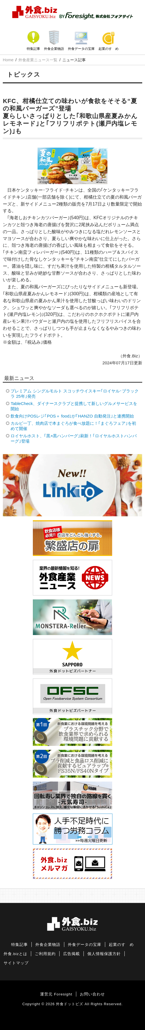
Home (8, 60)
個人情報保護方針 (104, 954)
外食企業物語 (54, 49)
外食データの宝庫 (81, 49)
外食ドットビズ (69, 1004)
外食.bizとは (15, 954)
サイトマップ (16, 963)
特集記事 (33, 49)
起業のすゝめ (109, 49)
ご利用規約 (45, 954)
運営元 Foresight (56, 994)
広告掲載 (71, 954)
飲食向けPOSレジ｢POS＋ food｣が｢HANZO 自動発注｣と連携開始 (72, 416)
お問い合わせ (92, 994)
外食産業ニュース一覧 (37, 60)
